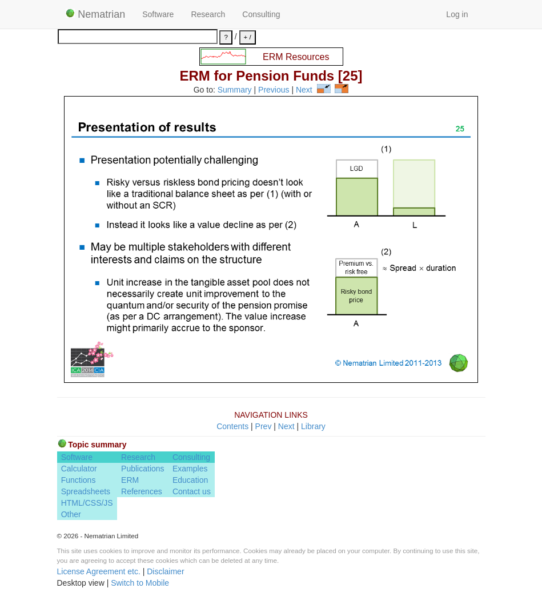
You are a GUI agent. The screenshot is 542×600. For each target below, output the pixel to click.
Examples (189, 468)
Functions (78, 480)
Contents (232, 426)
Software (158, 14)
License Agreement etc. (98, 571)
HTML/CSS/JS (87, 502)
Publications (142, 468)
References (141, 491)
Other (71, 514)
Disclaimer (165, 571)
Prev (263, 426)
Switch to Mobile (140, 582)
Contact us (191, 491)
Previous (273, 90)
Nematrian (96, 14)
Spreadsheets (85, 491)
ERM (130, 480)
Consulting (261, 14)
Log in (457, 14)
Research (208, 14)
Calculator (79, 468)
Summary (235, 90)
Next (304, 90)
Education (190, 480)
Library (313, 426)
